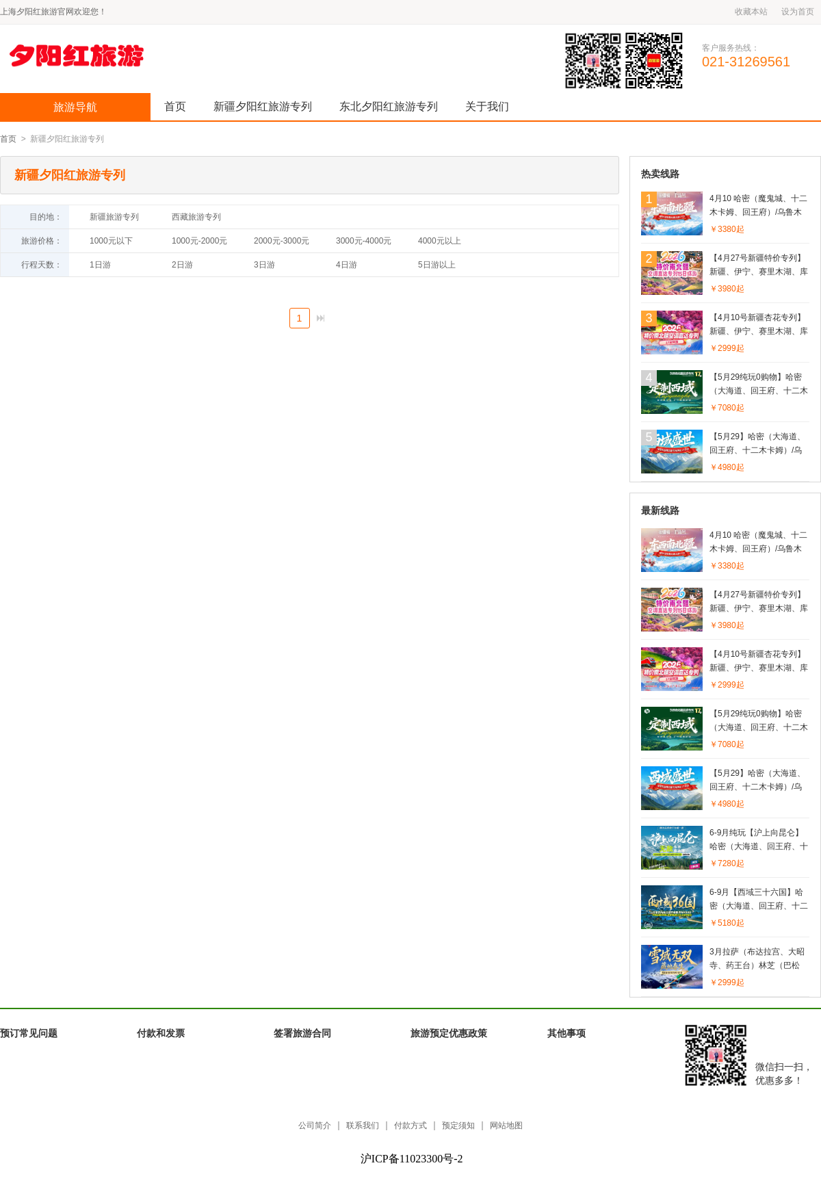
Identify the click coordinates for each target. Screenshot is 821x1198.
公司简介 (314, 1125)
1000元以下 (111, 241)
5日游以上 (437, 265)
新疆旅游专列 (114, 217)
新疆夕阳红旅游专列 (262, 106)
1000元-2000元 (199, 241)
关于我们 (487, 106)
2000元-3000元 (281, 241)
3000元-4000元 (363, 241)
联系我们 (362, 1125)
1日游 (100, 265)
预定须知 (458, 1125)
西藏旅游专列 (196, 217)
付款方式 (410, 1125)
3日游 (264, 265)
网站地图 (506, 1125)
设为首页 (797, 11)
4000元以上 (439, 241)
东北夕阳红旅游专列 (388, 106)
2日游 (182, 265)
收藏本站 (751, 11)
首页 (175, 106)
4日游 (346, 265)
